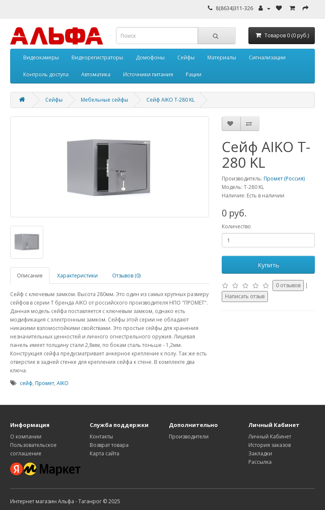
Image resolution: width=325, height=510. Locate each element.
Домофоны (150, 57)
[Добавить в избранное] (231, 123)
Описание (30, 275)
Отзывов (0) (126, 275)
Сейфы (186, 57)
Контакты (101, 436)
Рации (193, 74)
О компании (25, 436)
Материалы (221, 57)
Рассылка (260, 462)
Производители (189, 436)
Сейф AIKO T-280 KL (170, 99)
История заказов (269, 445)
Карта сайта (104, 453)
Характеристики (77, 275)
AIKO (63, 383)
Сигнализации (267, 57)
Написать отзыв (244, 296)
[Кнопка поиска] (217, 35)
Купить (268, 265)
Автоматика (95, 74)
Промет (44, 383)
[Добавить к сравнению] (249, 123)
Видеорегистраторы (97, 57)
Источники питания (148, 74)
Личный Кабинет (269, 436)
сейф (26, 383)
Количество (236, 226)
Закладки (260, 453)
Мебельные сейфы (104, 99)
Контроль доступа (46, 74)
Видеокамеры (41, 57)
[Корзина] (281, 35)
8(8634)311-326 (234, 8)
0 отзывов (288, 285)
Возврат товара (109, 445)
